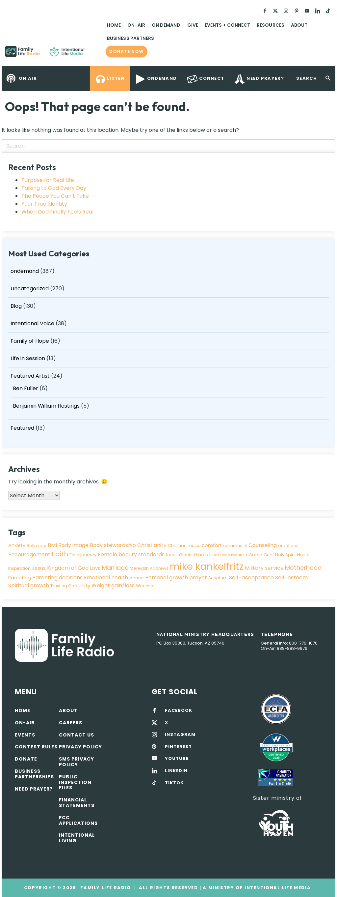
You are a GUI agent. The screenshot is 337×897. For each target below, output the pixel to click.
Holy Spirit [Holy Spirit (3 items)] (285, 555)
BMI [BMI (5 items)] (52, 545)
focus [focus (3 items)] (172, 555)
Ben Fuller (25, 388)
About (299, 25)
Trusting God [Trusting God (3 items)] (63, 586)
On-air (25, 722)
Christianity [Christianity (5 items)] (152, 545)
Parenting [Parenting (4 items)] (19, 577)
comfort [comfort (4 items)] (212, 545)
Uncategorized (30, 288)
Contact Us (76, 735)
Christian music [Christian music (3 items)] (184, 545)
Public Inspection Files (75, 782)
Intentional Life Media (277, 887)
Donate (26, 759)
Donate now (126, 51)
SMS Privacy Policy (76, 762)
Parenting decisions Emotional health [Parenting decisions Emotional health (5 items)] (80, 577)
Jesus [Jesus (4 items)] (39, 568)
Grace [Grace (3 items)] (255, 555)
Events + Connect (227, 25)
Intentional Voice (32, 323)
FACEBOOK (178, 710)
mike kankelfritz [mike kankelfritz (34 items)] (207, 566)
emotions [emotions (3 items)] (288, 545)
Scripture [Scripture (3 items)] (218, 578)
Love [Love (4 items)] (95, 568)
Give (192, 25)
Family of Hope (30, 341)
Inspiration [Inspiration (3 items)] (19, 568)
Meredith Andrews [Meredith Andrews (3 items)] (149, 568)
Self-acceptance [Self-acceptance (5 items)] (251, 577)
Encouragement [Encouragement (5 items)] (29, 554)
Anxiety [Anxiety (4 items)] (16, 545)
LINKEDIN (176, 770)
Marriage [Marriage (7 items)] (115, 568)
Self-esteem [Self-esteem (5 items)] (291, 577)
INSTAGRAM (180, 734)
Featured (22, 428)
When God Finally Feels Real (57, 212)
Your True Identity (44, 204)
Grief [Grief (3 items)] (269, 555)
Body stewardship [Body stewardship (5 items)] (113, 545)
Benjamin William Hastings (46, 406)
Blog (16, 306)
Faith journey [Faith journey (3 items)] (82, 555)
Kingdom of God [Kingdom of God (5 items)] (68, 568)
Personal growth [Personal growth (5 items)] (166, 577)
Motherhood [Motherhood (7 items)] (303, 568)
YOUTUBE (177, 758)
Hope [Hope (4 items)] (303, 554)
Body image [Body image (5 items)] (73, 545)
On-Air (136, 25)
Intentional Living (77, 838)
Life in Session (28, 358)
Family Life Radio (94, 54)
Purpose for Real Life (47, 180)
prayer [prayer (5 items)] (198, 577)
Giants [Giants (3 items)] (186, 555)
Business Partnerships (34, 774)
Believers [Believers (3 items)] (36, 545)
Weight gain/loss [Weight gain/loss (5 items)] (113, 585)
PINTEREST (178, 746)
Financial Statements (76, 802)
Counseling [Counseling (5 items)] (262, 545)
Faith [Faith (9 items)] (60, 554)
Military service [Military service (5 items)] (264, 568)
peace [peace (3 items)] (136, 578)
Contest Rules (36, 746)
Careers (70, 722)
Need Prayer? (34, 789)
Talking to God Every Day (53, 188)
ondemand (25, 271)
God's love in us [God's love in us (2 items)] (233, 555)
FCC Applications (78, 820)
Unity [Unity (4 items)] (84, 585)
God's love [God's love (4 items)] (206, 554)
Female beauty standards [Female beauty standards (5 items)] (131, 554)
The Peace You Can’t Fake (55, 196)
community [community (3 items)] (235, 545)
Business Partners (130, 38)
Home (114, 25)
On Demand (166, 25)
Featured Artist (30, 376)
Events (25, 735)
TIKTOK (174, 783)
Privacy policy (80, 746)
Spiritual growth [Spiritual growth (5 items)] (28, 585)
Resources (270, 25)
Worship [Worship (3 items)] (144, 586)
